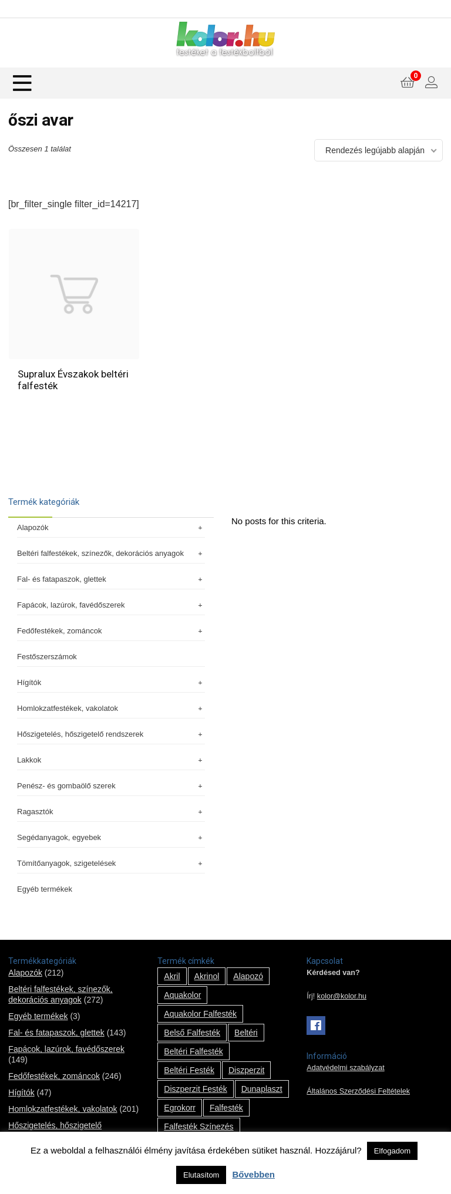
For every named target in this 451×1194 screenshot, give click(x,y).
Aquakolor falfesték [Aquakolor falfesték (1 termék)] (200, 1013)
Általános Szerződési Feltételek (358, 1091)
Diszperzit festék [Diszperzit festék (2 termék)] (195, 1089)
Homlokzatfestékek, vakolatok (111, 708)
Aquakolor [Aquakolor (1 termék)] (182, 995)
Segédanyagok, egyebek (111, 837)
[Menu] (22, 83)
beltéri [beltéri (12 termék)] (246, 1032)
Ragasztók (111, 811)
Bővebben (253, 1174)
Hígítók (111, 682)
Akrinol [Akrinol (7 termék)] (207, 976)
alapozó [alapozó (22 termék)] (248, 976)
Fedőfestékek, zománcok (111, 630)
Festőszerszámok (47, 656)
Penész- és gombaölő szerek (111, 785)
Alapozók (111, 527)
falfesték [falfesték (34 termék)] (226, 1107)
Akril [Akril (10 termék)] (172, 976)
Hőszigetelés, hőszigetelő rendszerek (111, 734)
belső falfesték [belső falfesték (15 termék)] (192, 1032)
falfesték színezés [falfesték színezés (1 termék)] (198, 1126)
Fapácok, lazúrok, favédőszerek (111, 605)
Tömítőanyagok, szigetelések (111, 863)
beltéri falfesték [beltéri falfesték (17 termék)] (193, 1051)
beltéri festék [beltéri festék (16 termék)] (189, 1070)
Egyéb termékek (44, 889)
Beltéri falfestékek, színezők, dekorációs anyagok (111, 553)
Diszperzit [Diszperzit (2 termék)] (246, 1070)
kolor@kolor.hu (341, 996)
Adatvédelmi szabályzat (345, 1068)
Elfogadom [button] (392, 1150)
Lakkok (111, 759)
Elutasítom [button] (201, 1175)
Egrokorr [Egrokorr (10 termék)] (180, 1107)
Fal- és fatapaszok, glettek (111, 579)
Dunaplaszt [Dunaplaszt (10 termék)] (261, 1089)
